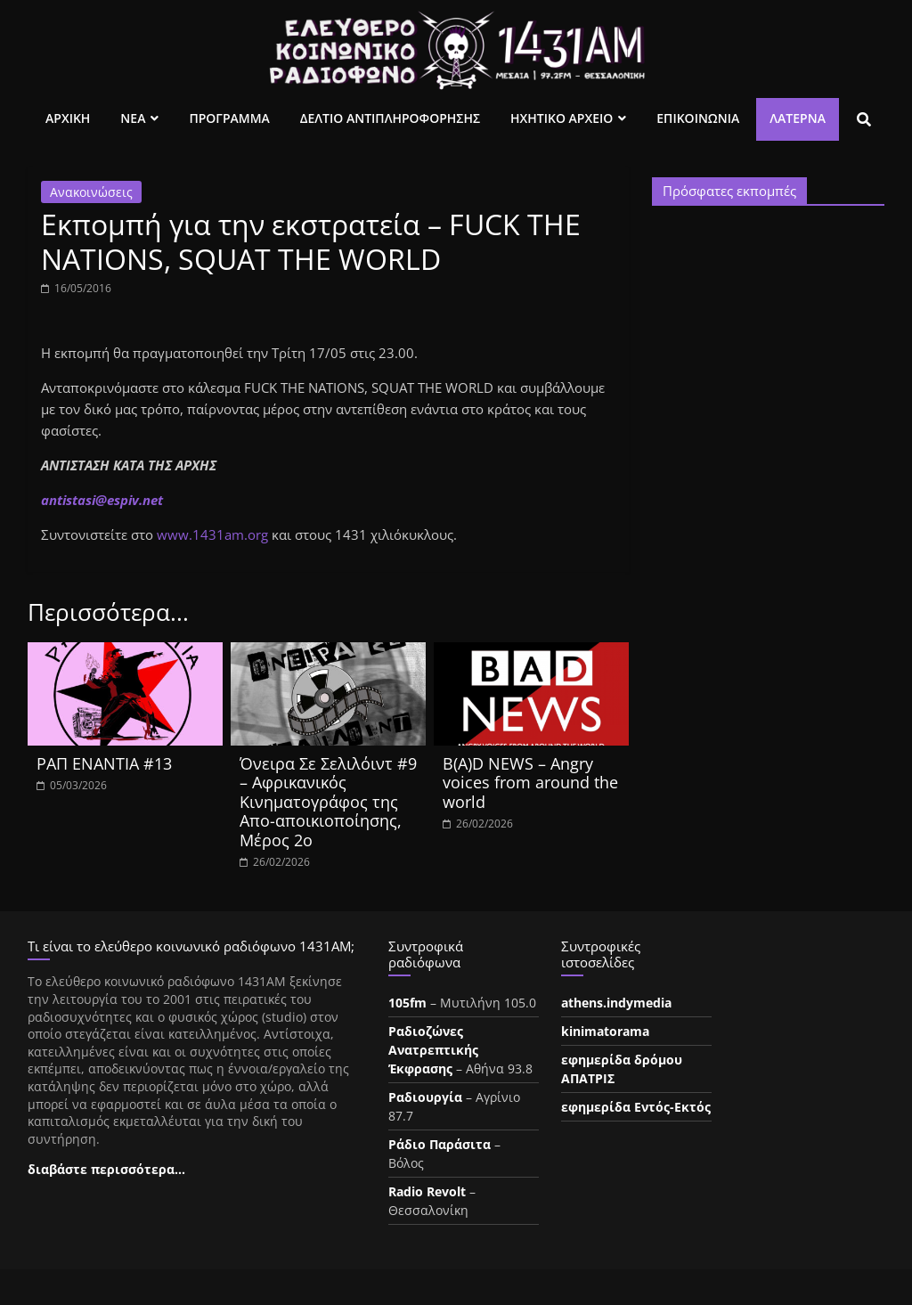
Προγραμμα (229, 118)
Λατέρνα (798, 118)
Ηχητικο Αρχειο (561, 118)
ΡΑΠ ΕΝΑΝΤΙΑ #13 (104, 763)
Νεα (132, 118)
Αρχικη (67, 118)
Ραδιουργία (425, 1097)
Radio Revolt (427, 1191)
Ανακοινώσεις (91, 192)
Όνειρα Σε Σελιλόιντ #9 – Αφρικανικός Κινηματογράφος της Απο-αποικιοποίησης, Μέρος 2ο (328, 802)
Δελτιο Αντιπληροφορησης (390, 118)
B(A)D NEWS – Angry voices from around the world (530, 782)
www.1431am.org (212, 534)
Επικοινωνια (697, 118)
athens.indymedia (616, 1002)
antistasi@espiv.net (102, 500)
